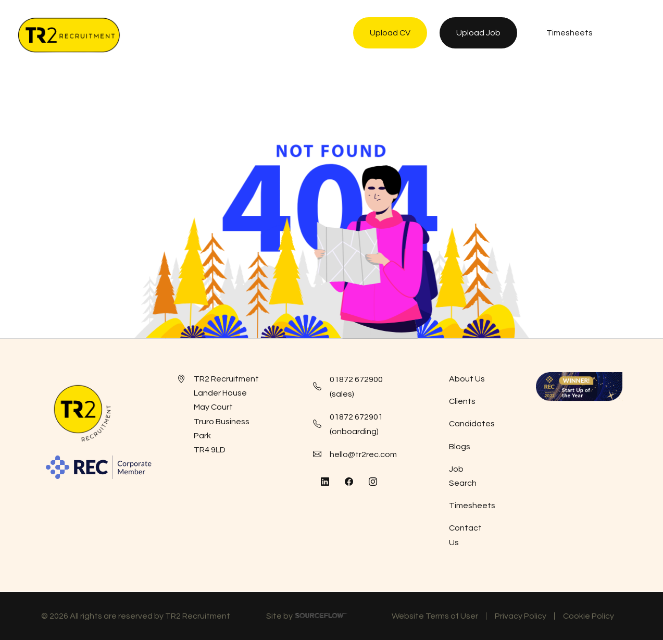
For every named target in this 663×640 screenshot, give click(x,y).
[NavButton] (634, 35)
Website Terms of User (435, 616)
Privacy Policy (520, 616)
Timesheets (472, 505)
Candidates (472, 424)
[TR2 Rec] (69, 35)
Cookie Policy (588, 616)
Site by (306, 617)
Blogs (459, 446)
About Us (467, 379)
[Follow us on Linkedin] (325, 482)
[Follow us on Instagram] (373, 482)
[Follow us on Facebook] (349, 482)
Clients (462, 401)
